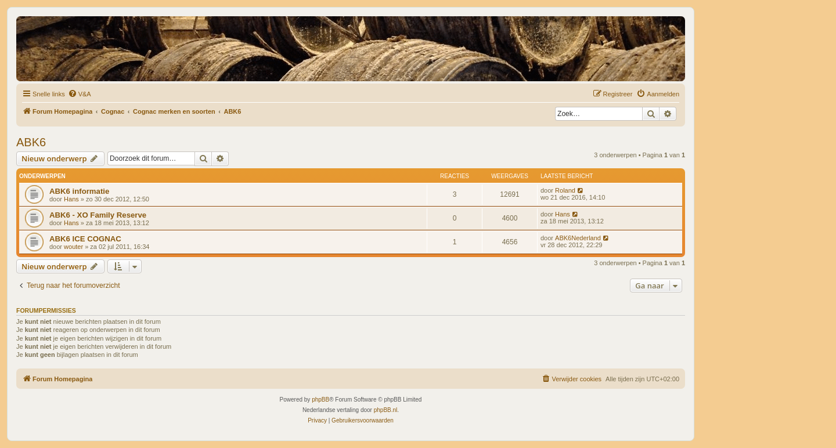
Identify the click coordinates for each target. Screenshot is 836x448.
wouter (73, 246)
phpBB (320, 399)
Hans (71, 199)
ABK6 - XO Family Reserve (97, 215)
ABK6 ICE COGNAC (85, 238)
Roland (565, 190)
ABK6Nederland (578, 237)
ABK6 (31, 142)
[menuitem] (79, 94)
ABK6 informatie (79, 191)
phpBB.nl (386, 410)
